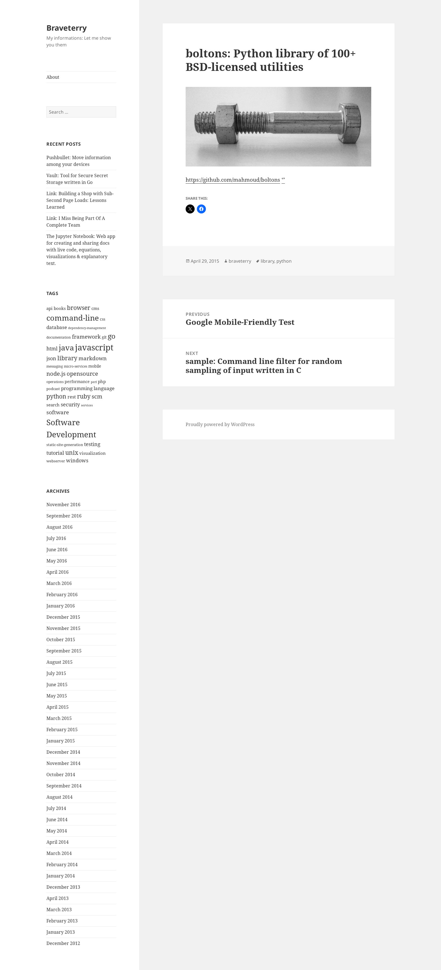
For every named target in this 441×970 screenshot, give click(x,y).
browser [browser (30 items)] (78, 308)
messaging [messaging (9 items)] (54, 366)
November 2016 (63, 504)
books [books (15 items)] (60, 308)
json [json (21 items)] (51, 358)
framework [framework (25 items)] (86, 336)
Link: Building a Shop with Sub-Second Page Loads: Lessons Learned (80, 200)
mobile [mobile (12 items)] (94, 366)
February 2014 (62, 864)
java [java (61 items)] (66, 348)
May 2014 (56, 831)
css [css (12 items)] (102, 319)
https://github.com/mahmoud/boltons (233, 179)
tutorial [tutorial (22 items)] (55, 452)
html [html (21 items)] (52, 348)
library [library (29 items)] (67, 358)
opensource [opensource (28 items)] (82, 373)
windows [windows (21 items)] (77, 460)
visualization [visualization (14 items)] (92, 453)
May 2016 (56, 561)
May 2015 (56, 696)
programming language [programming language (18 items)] (87, 388)
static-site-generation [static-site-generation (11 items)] (64, 444)
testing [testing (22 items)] (92, 443)
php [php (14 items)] (102, 381)
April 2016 (57, 572)
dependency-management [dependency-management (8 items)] (87, 328)
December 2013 (63, 887)
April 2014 (57, 842)
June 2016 (57, 549)
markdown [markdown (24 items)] (92, 358)
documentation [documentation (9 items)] (58, 337)
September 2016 (64, 516)
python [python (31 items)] (56, 396)
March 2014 (59, 853)
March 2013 (59, 909)
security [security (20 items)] (70, 404)
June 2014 (57, 819)
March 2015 (59, 718)
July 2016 (56, 538)
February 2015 (62, 729)
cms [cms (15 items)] (95, 308)
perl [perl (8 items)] (94, 382)
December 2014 (63, 752)
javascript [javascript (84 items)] (94, 347)
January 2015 (60, 741)
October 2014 (60, 774)
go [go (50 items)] (111, 336)
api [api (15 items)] (49, 308)
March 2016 (59, 583)
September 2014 (64, 786)
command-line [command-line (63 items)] (72, 317)
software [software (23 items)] (57, 412)
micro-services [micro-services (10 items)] (75, 366)
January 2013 (60, 932)
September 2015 (64, 651)
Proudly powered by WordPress (220, 424)
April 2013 (57, 898)
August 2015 (59, 662)
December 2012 (63, 943)
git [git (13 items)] (104, 337)
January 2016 (60, 606)
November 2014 (63, 763)
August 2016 (59, 527)
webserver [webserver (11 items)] (55, 460)
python (284, 261)
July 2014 (56, 808)
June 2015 (57, 684)
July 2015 (56, 673)
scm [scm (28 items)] (97, 396)
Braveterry (66, 27)
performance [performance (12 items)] (77, 381)
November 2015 (63, 628)
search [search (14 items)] (53, 405)
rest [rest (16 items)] (72, 397)
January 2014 (60, 876)
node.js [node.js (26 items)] (56, 373)
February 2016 (62, 594)
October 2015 (60, 639)
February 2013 (62, 921)
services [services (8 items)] (87, 405)
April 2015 (57, 707)
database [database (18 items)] (56, 327)
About (52, 77)
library (267, 261)
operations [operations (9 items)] (55, 382)
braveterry (240, 261)
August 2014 (59, 797)
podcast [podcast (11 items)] (53, 388)
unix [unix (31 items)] (71, 452)
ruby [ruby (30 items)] (84, 396)
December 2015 (63, 617)
